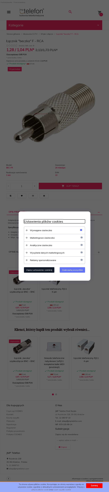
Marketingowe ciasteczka (42, 237)
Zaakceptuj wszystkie (72, 269)
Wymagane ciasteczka (41, 230)
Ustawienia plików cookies (43, 221)
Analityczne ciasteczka (41, 245)
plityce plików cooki (40, 489)
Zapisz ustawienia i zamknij (39, 269)
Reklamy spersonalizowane (43, 260)
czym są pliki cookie (62, 489)
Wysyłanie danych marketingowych (47, 252)
